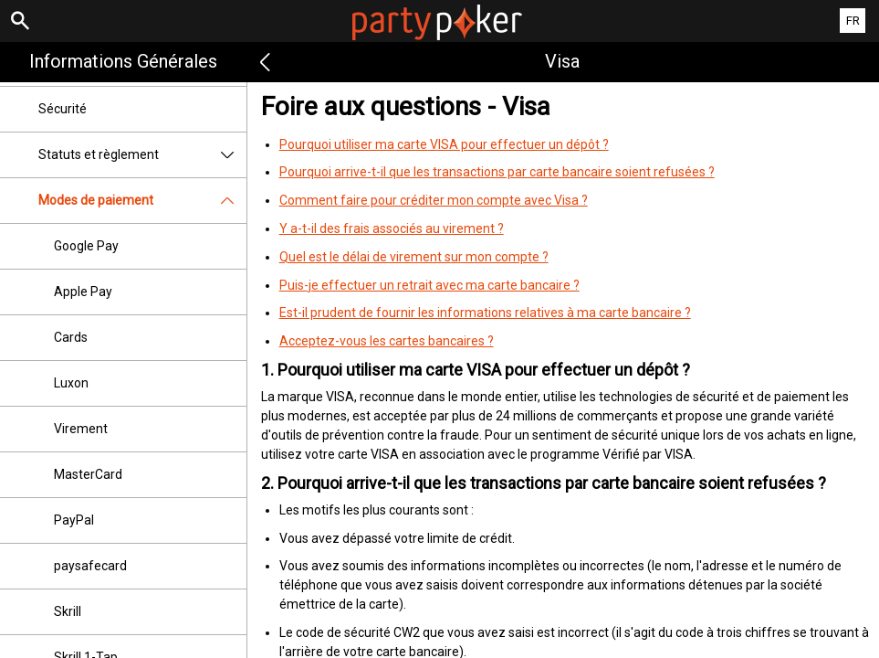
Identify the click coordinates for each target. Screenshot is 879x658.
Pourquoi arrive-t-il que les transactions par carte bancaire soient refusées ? (497, 171)
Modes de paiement (142, 200)
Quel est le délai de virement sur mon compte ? (414, 256)
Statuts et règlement (142, 155)
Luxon (71, 383)
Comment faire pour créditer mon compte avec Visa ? (433, 200)
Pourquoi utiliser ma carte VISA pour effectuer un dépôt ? (444, 144)
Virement (81, 428)
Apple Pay (83, 291)
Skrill (67, 611)
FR (853, 20)
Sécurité (62, 108)
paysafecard (90, 565)
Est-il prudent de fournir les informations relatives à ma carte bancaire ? (485, 312)
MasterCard (88, 474)
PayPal (74, 520)
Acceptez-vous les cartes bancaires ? (386, 341)
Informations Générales (123, 61)
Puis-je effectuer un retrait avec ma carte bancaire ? (429, 285)
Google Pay (86, 246)
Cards (71, 337)
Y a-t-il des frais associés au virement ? (391, 228)
